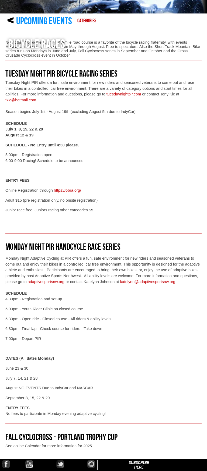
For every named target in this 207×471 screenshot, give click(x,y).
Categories (86, 21)
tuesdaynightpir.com (123, 94)
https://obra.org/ (67, 190)
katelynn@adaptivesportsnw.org (147, 282)
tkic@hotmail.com (20, 100)
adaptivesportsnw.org (46, 282)
